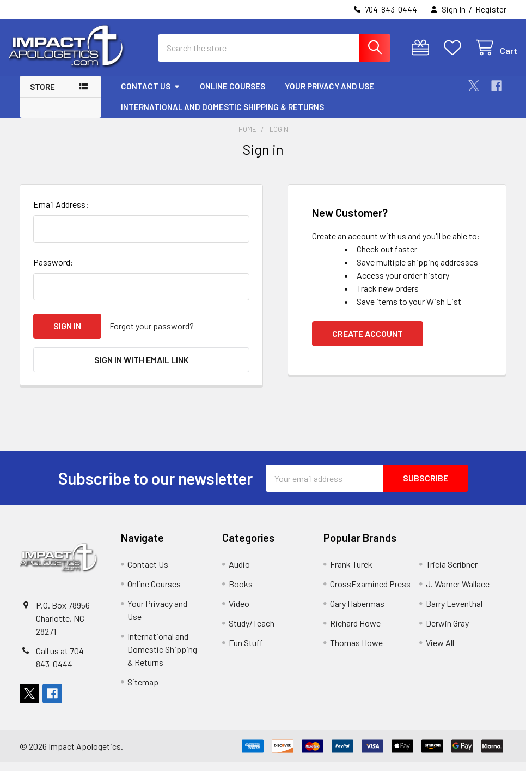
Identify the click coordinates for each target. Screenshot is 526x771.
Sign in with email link (141, 368)
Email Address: (61, 213)
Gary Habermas (357, 612)
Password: (53, 271)
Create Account (367, 342)
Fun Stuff (246, 651)
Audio (239, 573)
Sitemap (142, 690)
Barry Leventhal (454, 612)
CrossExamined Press (370, 592)
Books (241, 592)
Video (239, 612)
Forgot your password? (151, 334)
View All (440, 651)
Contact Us (150, 94)
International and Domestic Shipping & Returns (222, 115)
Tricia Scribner (452, 573)
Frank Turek (351, 573)
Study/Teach (251, 632)
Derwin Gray (447, 632)
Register (490, 9)
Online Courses (232, 94)
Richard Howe (355, 632)
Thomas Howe (356, 651)
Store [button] (42, 95)
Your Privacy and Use (329, 94)
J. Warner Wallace (458, 592)
